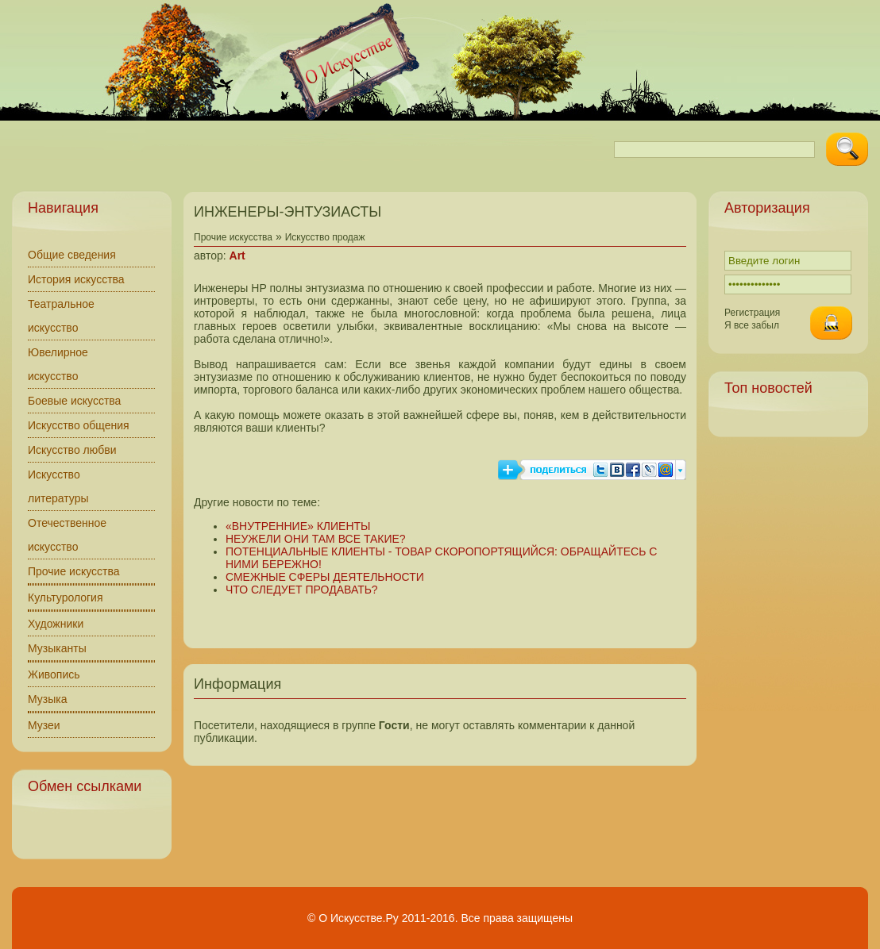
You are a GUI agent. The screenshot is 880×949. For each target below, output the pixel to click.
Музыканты (57, 648)
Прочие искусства (74, 571)
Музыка (48, 699)
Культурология (65, 597)
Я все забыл (751, 325)
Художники (55, 623)
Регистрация (752, 312)
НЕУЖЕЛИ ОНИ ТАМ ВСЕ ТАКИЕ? (316, 538)
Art (237, 255)
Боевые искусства (74, 400)
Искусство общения (78, 425)
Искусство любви (72, 450)
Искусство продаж (325, 237)
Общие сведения (72, 254)
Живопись (54, 674)
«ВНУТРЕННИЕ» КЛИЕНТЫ (298, 526)
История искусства (76, 279)
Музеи (44, 725)
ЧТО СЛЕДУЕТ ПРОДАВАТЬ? (302, 589)
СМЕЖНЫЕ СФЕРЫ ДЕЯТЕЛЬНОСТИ (325, 577)
